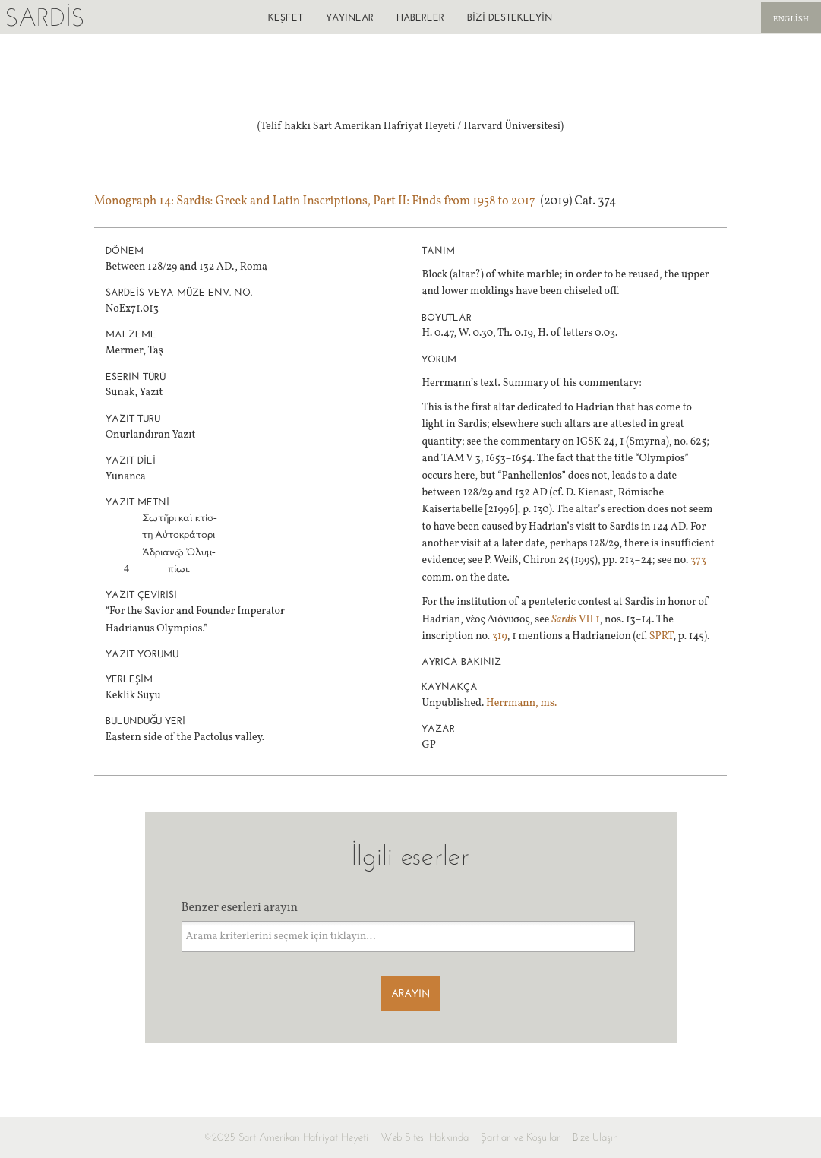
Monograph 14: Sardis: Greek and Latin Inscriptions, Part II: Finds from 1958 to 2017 (314, 201)
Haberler (420, 17)
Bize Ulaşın (595, 1137)
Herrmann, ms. (521, 703)
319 (499, 636)
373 (698, 560)
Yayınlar (350, 17)
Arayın (410, 993)
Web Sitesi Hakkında (425, 1137)
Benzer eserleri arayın (240, 908)
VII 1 (575, 619)
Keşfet (285, 17)
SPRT (661, 636)
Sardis (44, 17)
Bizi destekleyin (509, 17)
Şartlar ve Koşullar (520, 1137)
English (791, 19)
